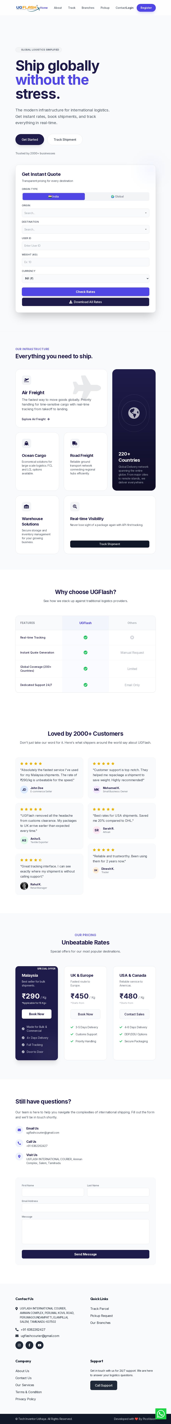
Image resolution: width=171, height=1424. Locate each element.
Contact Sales (134, 1014)
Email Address (30, 1201)
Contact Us (23, 1378)
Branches (88, 7)
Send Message (85, 1254)
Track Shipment (65, 139)
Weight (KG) (29, 254)
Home (44, 7)
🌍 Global (117, 196)
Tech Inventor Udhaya (32, 1418)
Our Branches (100, 1323)
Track (71, 7)
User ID (26, 238)
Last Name (93, 1185)
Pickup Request (101, 1316)
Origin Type (30, 189)
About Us (22, 1371)
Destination (30, 221)
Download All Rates (85, 302)
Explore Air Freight (36, 419)
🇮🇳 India (53, 196)
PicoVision (149, 1418)
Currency (28, 271)
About (58, 7)
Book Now (36, 1014)
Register (146, 7)
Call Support (104, 1385)
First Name (28, 1185)
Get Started (30, 139)
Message (27, 1216)
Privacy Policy (25, 1399)
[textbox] (85, 213)
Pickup (105, 7)
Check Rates (85, 292)
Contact (121, 7)
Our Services (24, 1385)
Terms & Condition (28, 1392)
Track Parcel (99, 1309)
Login (130, 7)
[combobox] (85, 213)
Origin (26, 205)
